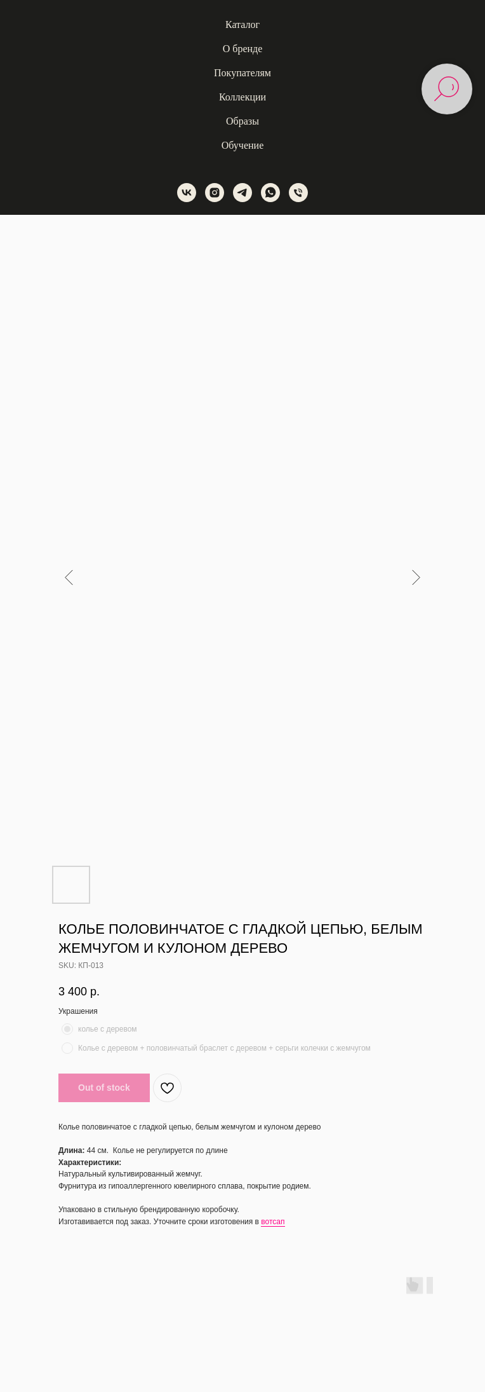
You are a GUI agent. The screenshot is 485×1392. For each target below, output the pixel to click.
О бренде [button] (243, 48)
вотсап (272, 1221)
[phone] (298, 192)
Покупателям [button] (242, 72)
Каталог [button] (242, 24)
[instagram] (214, 192)
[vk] (186, 192)
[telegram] (242, 192)
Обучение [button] (242, 145)
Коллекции (242, 97)
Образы (242, 121)
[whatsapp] (270, 192)
